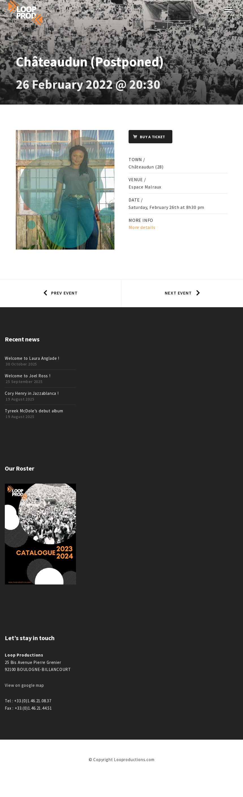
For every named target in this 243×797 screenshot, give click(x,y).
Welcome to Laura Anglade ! (32, 358)
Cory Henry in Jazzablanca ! (32, 393)
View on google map (24, 685)
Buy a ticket (147, 137)
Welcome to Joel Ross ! (28, 375)
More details (142, 227)
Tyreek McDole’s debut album (34, 410)
